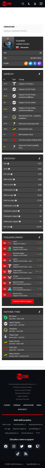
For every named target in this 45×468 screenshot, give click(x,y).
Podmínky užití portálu (22, 393)
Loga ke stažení (22, 396)
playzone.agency (19, 429)
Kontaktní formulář (22, 399)
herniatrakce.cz (20, 424)
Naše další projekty (22, 420)
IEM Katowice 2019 (26, 134)
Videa (38, 405)
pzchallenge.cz (35, 429)
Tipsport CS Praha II (26, 84)
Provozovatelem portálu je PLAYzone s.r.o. (23, 384)
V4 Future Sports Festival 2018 (30, 140)
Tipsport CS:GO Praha (27, 89)
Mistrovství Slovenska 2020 (29, 124)
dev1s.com (6, 424)
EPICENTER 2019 (25, 129)
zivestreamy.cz (27, 433)
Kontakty (22, 409)
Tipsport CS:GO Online (27, 102)
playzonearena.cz (36, 424)
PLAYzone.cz (19, 464)
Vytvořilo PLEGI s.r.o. (33, 464)
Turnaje (16, 405)
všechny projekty (38, 433)
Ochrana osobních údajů (23, 390)
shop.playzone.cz (12, 433)
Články (7, 405)
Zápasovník (9, 27)
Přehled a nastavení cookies (22, 387)
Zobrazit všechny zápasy (22, 301)
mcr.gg (7, 429)
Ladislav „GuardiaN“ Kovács (15, 31)
